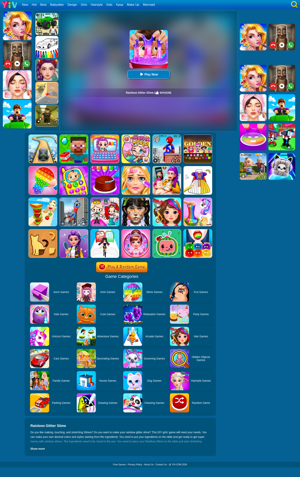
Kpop (119, 4)
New (25, 4)
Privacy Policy (135, 464)
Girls (84, 4)
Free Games (119, 464)
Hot (34, 4)
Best (43, 4)
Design (72, 4)
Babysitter (57, 4)
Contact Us (161, 464)
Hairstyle (97, 4)
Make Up (133, 4)
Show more (37, 448)
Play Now (148, 74)
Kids (109, 4)
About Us (148, 464)
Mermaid (149, 4)
